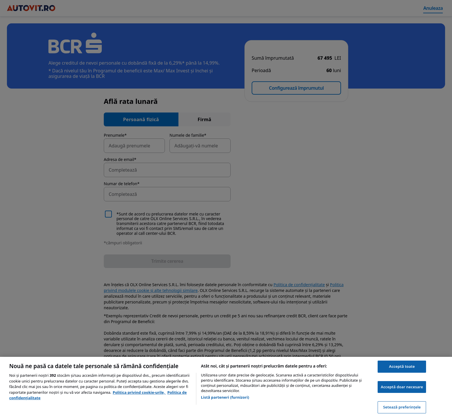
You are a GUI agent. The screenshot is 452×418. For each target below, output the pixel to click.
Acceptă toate (402, 366)
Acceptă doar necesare (402, 386)
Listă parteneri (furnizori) (225, 397)
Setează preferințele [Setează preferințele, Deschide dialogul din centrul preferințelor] (402, 407)
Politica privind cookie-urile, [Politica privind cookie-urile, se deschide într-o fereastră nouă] (139, 392)
